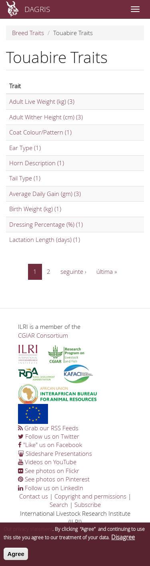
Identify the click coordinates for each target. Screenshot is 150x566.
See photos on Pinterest (54, 479)
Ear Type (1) (25, 148)
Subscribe (87, 505)
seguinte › (73, 271)
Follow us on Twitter (48, 436)
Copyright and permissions (90, 496)
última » (106, 271)
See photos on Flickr (48, 471)
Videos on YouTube (47, 462)
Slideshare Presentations (55, 453)
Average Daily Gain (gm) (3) (45, 194)
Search (59, 505)
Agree (15, 553)
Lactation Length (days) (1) (44, 239)
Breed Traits (28, 33)
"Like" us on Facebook (50, 445)
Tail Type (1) (24, 178)
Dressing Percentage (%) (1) (46, 224)
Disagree (123, 537)
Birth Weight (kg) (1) (35, 209)
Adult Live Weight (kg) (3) (41, 101)
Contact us (33, 496)
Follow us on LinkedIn (50, 488)
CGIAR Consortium (43, 335)
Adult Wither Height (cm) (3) (46, 117)
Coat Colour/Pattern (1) (40, 132)
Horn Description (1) (36, 163)
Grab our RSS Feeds (48, 428)
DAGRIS (37, 9)
